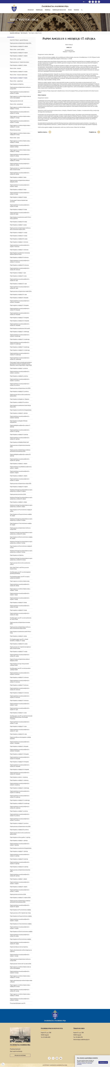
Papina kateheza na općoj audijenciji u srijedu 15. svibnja (19, 155)
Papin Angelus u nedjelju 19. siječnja (19, 434)
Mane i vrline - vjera (15, 137)
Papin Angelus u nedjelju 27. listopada (19, 317)
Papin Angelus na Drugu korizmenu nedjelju (21, 916)
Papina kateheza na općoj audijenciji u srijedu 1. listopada (19, 742)
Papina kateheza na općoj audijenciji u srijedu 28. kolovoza (19, 268)
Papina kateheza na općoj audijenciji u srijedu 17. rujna (19, 722)
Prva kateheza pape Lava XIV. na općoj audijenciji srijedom (19, 577)
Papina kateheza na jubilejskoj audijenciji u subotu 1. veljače (21, 467)
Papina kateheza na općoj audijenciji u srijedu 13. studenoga (19, 343)
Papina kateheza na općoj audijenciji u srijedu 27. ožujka (19, 92)
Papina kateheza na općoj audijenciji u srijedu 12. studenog (19, 791)
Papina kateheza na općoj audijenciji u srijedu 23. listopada (19, 313)
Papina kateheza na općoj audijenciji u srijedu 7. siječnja (19, 844)
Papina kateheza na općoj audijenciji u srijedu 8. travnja (19, 972)
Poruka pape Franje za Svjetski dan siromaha (19, 201)
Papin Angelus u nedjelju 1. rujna (18, 272)
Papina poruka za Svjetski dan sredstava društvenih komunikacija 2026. (20, 901)
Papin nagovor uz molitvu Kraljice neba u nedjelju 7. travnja (20, 107)
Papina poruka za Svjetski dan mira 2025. (20, 388)
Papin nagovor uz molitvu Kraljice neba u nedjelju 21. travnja (20, 126)
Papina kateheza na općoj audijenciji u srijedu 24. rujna (19, 730)
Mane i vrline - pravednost (16, 104)
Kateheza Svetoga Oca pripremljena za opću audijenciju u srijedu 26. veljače (21, 498)
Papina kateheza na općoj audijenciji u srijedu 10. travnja (19, 112)
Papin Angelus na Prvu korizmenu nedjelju (20, 909)
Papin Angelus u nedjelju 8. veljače (18, 886)
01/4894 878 (79, 1037)
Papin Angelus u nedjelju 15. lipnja (18, 602)
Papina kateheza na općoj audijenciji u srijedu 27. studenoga (19, 354)
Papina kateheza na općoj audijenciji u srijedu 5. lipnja (19, 185)
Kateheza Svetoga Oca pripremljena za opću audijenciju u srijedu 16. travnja (21, 559)
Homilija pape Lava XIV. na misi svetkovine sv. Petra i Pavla (20, 618)
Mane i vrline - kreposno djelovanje (18, 74)
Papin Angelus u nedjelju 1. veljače (18, 879)
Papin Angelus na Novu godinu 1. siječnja (20, 837)
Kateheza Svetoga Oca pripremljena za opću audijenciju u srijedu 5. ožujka (21, 505)
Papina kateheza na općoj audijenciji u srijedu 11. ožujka (19, 927)
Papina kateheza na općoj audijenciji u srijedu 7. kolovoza (19, 245)
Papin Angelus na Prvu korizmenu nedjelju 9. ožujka (21, 510)
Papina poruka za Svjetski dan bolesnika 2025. (20, 446)
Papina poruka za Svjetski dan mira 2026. (20, 826)
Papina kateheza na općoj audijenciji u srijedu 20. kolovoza (19, 688)
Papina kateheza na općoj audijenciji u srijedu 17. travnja (19, 121)
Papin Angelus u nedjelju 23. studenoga (20, 800)
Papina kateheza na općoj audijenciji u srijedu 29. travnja (19, 990)
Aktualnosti (31, 9)
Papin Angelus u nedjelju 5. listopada (19, 746)
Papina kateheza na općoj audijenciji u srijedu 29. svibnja (19, 173)
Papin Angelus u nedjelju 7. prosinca (19, 811)
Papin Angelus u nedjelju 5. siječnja (19, 413)
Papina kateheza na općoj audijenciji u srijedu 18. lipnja (19, 606)
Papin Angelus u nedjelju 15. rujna (18, 276)
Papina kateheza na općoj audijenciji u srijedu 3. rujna (19, 704)
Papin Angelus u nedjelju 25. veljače (19, 46)
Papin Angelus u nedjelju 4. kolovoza (19, 242)
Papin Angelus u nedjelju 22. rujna (18, 283)
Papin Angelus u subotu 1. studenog (19, 777)
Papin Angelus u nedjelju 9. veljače (18, 475)
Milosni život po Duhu (15, 130)
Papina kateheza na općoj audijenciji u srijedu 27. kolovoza (19, 696)
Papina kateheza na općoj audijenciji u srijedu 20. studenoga (19, 358)
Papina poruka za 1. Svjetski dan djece (19, 62)
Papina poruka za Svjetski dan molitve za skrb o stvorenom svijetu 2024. (20, 228)
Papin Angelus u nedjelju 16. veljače (19, 486)
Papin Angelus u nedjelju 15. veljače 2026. (20, 897)
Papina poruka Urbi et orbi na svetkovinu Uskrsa (20, 563)
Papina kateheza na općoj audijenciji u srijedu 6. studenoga (19, 335)
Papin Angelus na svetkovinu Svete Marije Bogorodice (20, 406)
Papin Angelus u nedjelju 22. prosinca (19, 391)
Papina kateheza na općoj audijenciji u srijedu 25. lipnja (19, 614)
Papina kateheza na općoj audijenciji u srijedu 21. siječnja (19, 862)
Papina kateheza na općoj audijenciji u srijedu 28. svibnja (19, 585)
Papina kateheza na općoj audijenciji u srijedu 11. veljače (19, 890)
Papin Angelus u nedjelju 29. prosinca (19, 402)
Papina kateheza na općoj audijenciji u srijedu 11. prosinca (19, 379)
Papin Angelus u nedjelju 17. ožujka (18, 77)
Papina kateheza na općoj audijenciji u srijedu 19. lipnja (19, 205)
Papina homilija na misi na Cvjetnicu (19, 947)
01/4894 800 (46, 1037)
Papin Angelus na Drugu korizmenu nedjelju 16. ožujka (21, 515)
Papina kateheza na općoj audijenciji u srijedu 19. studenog (19, 796)
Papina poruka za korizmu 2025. (18, 494)
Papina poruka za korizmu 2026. (18, 894)
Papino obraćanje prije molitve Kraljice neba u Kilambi (21, 981)
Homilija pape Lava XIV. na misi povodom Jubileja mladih (20, 669)
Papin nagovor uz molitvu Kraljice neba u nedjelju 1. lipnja (20, 589)
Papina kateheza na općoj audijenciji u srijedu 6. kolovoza (19, 673)
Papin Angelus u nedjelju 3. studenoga (19, 331)
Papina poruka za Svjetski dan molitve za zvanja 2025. (20, 528)
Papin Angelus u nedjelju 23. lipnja (18, 209)
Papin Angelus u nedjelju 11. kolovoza (19, 249)
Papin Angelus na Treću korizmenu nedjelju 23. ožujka (21, 524)
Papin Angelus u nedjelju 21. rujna (18, 726)
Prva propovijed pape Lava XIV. (18, 1003)
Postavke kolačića (81, 1063)
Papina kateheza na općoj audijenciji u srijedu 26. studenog (19, 807)
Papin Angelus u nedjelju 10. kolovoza (19, 677)
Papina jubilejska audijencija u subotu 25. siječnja (20, 455)
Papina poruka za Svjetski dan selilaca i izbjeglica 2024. (20, 181)
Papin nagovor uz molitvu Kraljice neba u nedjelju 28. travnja (20, 133)
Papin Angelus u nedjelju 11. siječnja (19, 851)
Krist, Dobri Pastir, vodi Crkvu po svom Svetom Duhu (19, 568)
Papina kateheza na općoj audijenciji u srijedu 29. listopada (19, 773)
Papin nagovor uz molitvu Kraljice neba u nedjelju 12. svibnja (20, 150)
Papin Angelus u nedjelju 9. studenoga (19, 788)
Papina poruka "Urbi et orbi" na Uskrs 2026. (20, 963)
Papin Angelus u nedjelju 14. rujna (18, 712)
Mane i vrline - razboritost (16, 81)
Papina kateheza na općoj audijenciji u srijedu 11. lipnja (19, 598)
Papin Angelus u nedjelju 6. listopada (19, 297)
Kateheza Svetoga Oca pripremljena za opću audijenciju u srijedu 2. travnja (21, 542)
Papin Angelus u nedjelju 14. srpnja (18, 232)
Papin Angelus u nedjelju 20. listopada (19, 320)
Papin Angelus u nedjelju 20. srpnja (18, 643)
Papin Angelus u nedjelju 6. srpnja (18, 636)
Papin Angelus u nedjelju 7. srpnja (18, 224)
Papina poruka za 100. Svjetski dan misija (20, 913)
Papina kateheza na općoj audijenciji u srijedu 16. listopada (19, 309)
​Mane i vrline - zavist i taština (17, 49)
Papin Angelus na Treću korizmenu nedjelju (21, 923)
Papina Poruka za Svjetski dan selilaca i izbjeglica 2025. (20, 659)
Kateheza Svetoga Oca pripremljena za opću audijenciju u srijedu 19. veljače (21, 490)
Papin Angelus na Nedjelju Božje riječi (19, 442)
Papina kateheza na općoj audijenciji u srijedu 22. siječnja (19, 438)
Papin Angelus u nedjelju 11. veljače (18, 55)
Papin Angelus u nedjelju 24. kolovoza (19, 692)
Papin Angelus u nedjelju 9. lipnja (18, 189)
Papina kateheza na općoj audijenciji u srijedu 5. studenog (19, 784)
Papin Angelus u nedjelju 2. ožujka (18, 502)
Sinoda (70, 9)
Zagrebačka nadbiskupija (55, 6)
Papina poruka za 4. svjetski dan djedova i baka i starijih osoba (20, 168)
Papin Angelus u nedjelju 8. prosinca (19, 376)
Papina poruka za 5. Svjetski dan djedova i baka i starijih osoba (20, 647)
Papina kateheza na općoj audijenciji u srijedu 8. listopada (19, 750)
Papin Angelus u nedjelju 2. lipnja (18, 177)
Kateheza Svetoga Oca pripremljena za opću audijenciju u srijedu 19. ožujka (21, 519)
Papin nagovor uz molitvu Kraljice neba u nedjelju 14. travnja (20, 117)
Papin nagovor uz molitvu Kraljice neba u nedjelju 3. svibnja (20, 994)
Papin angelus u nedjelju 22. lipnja (18, 610)
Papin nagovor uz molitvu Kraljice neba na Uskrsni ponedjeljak (20, 97)
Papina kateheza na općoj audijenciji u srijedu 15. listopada (19, 757)
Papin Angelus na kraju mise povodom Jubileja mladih (19, 664)
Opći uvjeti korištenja (16, 1051)
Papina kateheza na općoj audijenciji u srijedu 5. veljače (19, 471)
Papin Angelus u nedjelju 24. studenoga (20, 350)
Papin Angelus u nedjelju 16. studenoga (19, 803)
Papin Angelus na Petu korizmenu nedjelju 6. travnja (21, 546)
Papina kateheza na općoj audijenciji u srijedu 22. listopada (19, 765)
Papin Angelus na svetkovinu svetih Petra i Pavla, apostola (20, 217)
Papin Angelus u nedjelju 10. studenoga (19, 339)
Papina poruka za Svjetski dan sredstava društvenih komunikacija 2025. (20, 450)
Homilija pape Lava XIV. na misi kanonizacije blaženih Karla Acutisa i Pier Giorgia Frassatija (21, 717)
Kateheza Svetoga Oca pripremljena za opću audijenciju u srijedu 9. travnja (21, 551)
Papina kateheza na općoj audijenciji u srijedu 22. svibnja (19, 164)
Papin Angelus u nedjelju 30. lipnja (18, 221)
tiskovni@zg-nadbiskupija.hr (81, 1039)
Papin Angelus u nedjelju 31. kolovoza (19, 700)
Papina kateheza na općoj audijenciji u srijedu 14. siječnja (19, 855)
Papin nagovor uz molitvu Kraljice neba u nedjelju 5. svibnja (20, 141)
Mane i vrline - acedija (15, 59)
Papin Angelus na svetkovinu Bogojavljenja (20, 410)
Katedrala (76, 9)
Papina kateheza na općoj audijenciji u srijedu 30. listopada (19, 324)
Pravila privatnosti (15, 1049)
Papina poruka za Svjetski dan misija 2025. (20, 483)
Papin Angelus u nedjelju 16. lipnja (18, 197)
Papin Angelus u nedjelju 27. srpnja (18, 651)
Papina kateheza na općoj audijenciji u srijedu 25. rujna (19, 287)
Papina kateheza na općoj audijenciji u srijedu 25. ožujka (19, 943)
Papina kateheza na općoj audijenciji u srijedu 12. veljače (19, 479)
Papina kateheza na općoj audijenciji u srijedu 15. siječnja (19, 430)
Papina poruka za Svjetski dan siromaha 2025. (20, 623)
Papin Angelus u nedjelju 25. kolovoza (19, 265)
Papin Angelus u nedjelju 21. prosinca (19, 823)
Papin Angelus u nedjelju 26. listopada (19, 769)
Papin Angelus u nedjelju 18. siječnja (19, 859)
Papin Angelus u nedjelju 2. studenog (19, 780)
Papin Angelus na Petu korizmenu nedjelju (20, 939)
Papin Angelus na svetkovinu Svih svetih (20, 328)
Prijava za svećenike (20, 1055)
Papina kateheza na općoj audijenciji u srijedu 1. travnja (19, 955)
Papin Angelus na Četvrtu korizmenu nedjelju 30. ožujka (21, 537)
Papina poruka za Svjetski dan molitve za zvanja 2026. (20, 959)
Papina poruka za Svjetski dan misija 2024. (20, 43)
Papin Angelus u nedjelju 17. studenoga (19, 347)
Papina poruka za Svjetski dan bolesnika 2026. (20, 870)
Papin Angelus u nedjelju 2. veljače (18, 463)
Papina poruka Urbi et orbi (16, 101)
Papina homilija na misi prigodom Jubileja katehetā (20, 737)
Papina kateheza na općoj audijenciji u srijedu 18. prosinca (19, 384)
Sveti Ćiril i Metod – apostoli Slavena (19, 40)
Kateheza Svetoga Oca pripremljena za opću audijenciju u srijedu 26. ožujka (21, 533)
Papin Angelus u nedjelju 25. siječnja (19, 866)
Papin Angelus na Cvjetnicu (17, 84)
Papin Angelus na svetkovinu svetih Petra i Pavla (20, 632)
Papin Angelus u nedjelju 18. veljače (19, 52)
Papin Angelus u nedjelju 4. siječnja (19, 840)
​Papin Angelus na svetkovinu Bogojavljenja (20, 848)
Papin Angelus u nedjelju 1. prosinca (19, 368)
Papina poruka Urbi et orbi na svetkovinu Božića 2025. (20, 833)
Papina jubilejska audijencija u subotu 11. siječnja (20, 426)
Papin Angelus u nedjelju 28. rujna (18, 734)
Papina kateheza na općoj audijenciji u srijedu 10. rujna (19, 708)
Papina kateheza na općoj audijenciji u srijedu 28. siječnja (19, 875)
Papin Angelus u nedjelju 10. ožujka (18, 71)
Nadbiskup (47, 9)
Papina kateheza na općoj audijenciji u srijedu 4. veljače (19, 882)
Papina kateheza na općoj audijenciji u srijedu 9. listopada (19, 301)
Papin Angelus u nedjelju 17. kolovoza (19, 685)
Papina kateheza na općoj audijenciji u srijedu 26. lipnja (19, 213)
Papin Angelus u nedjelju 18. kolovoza (19, 257)
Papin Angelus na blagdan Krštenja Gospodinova (18, 421)
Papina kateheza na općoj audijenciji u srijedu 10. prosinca (19, 814)
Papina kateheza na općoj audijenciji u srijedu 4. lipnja (19, 594)
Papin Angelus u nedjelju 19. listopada (19, 761)
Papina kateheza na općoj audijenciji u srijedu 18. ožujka (19, 935)
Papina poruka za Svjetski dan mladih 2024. (21, 291)
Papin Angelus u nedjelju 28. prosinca (19, 829)
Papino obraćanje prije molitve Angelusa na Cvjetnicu (21, 950)
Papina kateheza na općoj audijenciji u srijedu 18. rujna (19, 279)
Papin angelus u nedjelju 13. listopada (19, 305)
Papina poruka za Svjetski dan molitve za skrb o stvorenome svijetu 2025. (20, 627)
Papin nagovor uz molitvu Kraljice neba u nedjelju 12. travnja (20, 976)
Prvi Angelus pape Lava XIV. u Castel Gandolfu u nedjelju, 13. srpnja (19, 639)
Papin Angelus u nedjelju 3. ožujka (18, 65)
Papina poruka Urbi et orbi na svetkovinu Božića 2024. (20, 395)
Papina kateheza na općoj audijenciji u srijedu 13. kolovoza (19, 681)
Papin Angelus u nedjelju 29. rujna (18, 294)
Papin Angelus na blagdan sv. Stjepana (19, 399)
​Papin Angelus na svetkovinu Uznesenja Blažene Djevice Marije (20, 253)
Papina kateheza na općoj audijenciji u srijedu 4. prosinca (19, 372)
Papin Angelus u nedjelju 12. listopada (19, 754)
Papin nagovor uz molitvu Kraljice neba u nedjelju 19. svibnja (20, 159)
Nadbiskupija (39, 9)
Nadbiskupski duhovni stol (59, 9)
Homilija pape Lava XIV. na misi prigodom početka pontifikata (20, 572)
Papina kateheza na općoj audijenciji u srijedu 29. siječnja (19, 459)
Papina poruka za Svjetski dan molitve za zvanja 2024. (20, 88)
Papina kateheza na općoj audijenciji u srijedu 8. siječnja (19, 417)
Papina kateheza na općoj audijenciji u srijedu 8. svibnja (19, 146)
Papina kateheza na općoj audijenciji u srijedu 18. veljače (19, 905)
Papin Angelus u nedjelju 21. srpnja (18, 235)
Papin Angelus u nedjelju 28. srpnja (18, 238)
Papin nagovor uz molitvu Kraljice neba (19, 581)
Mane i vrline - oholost (15, 68)
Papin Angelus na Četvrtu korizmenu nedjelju (21, 931)
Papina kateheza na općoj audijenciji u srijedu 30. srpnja (19, 655)
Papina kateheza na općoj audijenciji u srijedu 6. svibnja (19, 999)
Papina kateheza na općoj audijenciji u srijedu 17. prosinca (19, 819)
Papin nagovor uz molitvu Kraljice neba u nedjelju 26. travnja (20, 985)
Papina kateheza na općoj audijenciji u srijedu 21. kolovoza (19, 261)
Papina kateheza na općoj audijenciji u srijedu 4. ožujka (19, 919)
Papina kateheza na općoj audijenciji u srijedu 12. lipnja (19, 193)
